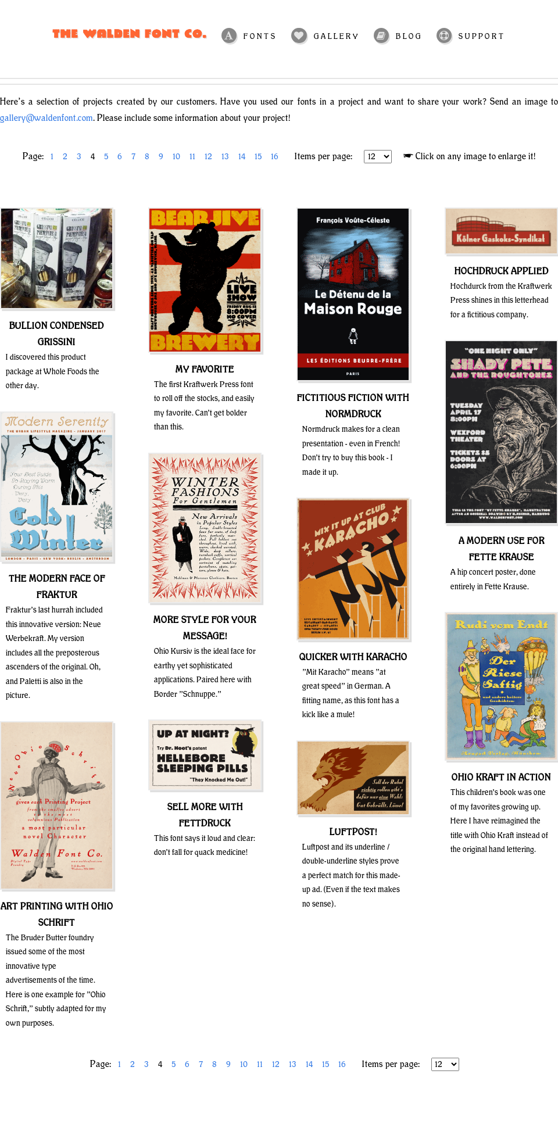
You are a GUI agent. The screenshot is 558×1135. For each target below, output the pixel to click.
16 (274, 157)
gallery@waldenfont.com (46, 118)
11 (192, 157)
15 (258, 157)
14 (241, 157)
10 (176, 157)
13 (225, 157)
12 (208, 157)
